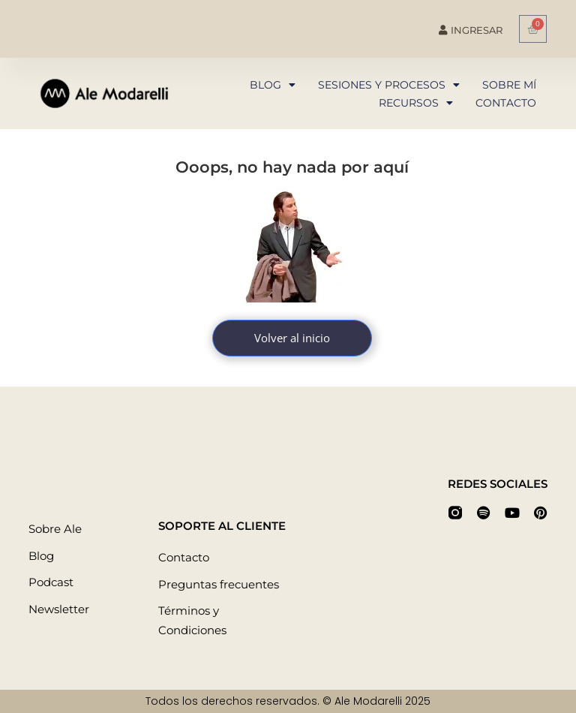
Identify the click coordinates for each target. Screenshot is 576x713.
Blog (273, 85)
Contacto (506, 103)
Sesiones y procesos (389, 85)
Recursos (416, 103)
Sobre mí (509, 85)
